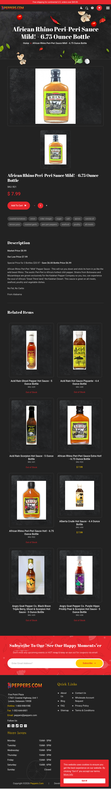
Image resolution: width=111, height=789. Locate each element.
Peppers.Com (37, 784)
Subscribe (88, 663)
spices (79, 218)
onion (33, 218)
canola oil (90, 218)
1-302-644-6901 (20, 711)
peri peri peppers (50, 224)
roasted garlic (31, 224)
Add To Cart (18, 205)
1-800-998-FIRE (23, 706)
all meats (90, 224)
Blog (63, 701)
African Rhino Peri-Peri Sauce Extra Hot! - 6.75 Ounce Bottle (79, 458)
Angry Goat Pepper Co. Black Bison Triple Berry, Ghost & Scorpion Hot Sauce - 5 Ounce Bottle (31, 609)
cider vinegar (47, 218)
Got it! (84, 781)
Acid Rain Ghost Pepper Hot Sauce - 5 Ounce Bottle (31, 383)
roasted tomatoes (18, 218)
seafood (66, 224)
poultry (78, 224)
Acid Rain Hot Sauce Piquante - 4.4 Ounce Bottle (79, 383)
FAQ (63, 706)
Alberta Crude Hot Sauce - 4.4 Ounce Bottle (79, 523)
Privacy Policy (82, 706)
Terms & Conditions (84, 711)
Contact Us (80, 693)
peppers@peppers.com (25, 715)
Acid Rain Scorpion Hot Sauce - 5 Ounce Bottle (31, 458)
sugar (59, 218)
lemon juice (15, 224)
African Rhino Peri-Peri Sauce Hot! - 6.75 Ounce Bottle (31, 533)
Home (26, 43)
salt (69, 218)
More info (68, 774)
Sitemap (65, 711)
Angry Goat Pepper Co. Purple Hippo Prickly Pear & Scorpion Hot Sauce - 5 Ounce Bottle (79, 609)
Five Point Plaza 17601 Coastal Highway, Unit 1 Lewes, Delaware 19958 (23, 698)
